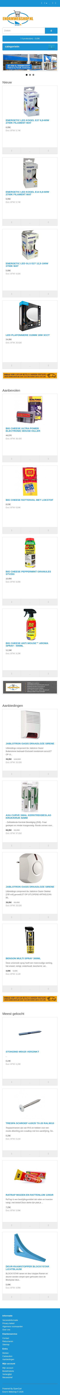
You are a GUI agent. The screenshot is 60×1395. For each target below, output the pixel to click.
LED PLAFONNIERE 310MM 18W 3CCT (28, 335)
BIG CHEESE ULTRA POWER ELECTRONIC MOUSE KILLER (23, 429)
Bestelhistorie (8, 1371)
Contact (5, 1338)
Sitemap (5, 1344)
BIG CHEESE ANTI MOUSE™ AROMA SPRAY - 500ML (27, 644)
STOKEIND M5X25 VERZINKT (22, 1051)
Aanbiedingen (8, 1359)
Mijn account (7, 1368)
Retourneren (7, 1341)
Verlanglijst (7, 1374)
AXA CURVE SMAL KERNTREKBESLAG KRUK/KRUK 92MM (28, 816)
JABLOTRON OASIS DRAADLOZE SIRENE (30, 743)
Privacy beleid (8, 1323)
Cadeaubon (7, 1356)
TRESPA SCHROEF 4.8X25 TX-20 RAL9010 (30, 1123)
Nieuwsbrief (7, 1377)
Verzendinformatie (10, 1320)
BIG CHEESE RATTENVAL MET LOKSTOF (29, 500)
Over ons (6, 1330)
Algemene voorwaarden (12, 1326)
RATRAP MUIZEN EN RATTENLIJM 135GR (29, 1194)
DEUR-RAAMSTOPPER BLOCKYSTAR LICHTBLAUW (27, 1267)
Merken (5, 1353)
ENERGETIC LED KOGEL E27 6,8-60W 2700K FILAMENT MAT (27, 121)
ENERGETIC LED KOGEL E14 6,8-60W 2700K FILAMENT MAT (27, 193)
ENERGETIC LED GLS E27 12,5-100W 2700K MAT (27, 264)
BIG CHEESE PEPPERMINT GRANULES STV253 (28, 573)
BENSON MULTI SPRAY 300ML (23, 958)
